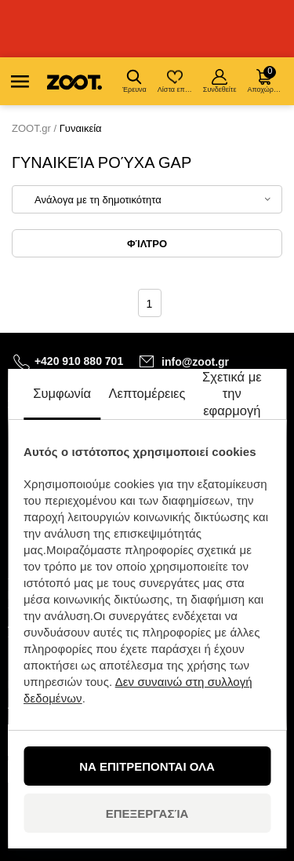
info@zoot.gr (195, 362)
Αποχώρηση (265, 79)
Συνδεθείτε (220, 81)
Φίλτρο (147, 244)
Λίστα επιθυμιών (176, 81)
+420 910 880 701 (78, 361)
